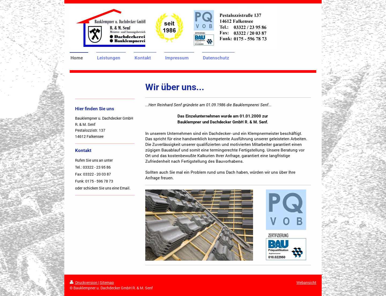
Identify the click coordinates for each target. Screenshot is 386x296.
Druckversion (84, 282)
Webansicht (306, 282)
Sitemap (107, 282)
